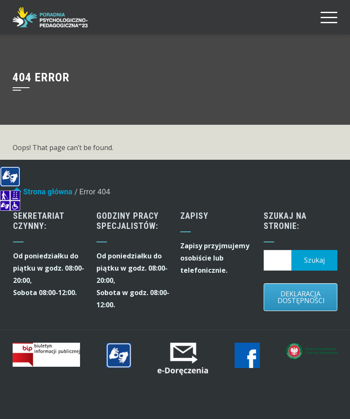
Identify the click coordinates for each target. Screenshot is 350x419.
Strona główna (42, 193)
